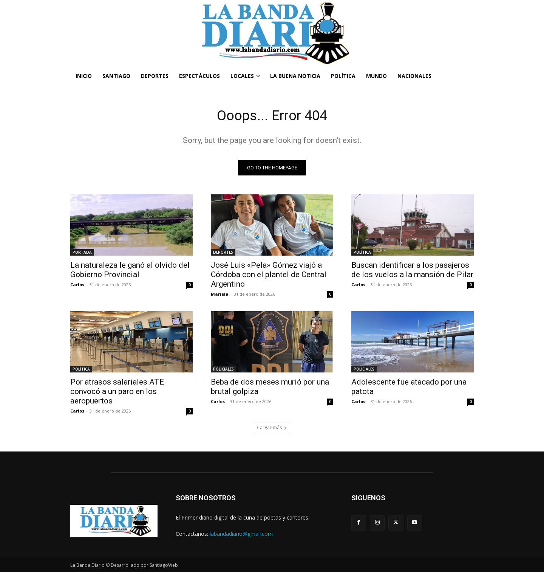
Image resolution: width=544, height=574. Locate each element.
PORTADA (82, 254)
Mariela (220, 296)
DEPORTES (223, 254)
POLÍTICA (362, 254)
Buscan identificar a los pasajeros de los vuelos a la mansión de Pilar (412, 271)
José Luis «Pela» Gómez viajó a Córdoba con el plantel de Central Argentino (268, 276)
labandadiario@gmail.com (241, 535)
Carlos (77, 286)
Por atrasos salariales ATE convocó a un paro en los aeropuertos (117, 393)
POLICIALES (223, 371)
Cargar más (272, 429)
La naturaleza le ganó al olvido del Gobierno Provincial (130, 271)
